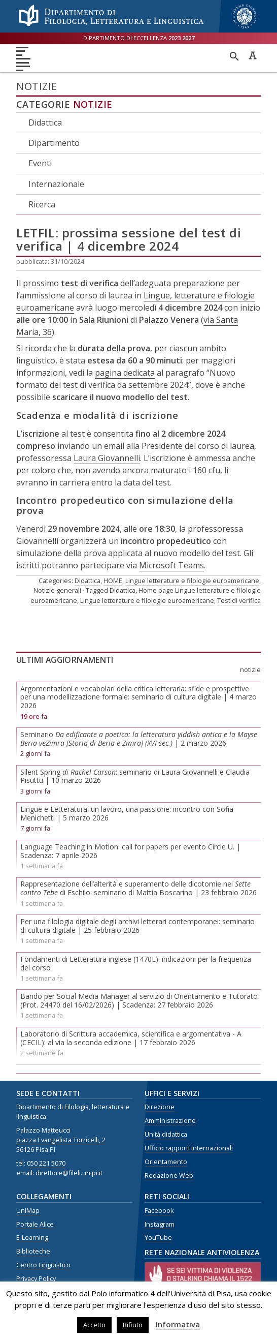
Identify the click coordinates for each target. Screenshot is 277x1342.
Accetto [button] (94, 1324)
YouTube (158, 1237)
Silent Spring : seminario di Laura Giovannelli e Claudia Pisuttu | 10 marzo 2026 (135, 776)
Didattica (45, 122)
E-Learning (32, 1237)
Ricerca (41, 204)
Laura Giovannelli (107, 458)
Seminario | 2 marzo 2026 (138, 738)
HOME (112, 580)
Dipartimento (54, 142)
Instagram (160, 1224)
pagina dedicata (125, 372)
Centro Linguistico (43, 1265)
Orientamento (166, 1161)
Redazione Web (169, 1175)
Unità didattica (166, 1134)
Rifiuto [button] (133, 1324)
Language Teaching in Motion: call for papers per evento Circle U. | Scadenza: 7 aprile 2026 (130, 851)
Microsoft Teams (171, 565)
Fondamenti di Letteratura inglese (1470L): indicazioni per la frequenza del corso (135, 963)
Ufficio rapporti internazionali (189, 1148)
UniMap (28, 1210)
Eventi (40, 163)
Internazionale (56, 184)
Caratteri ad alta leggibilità (253, 55)
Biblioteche (33, 1251)
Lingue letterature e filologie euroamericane (192, 580)
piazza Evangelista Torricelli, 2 (61, 1140)
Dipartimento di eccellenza (138, 38)
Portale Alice (35, 1224)
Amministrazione (170, 1120)
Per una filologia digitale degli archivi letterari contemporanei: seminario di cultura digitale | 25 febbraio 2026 (137, 926)
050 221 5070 (46, 1163)
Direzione (160, 1107)
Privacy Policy (36, 1278)
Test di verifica (239, 600)
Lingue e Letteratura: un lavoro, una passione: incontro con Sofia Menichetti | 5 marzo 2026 (126, 813)
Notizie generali (57, 590)
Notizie (93, 104)
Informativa (178, 1324)
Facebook (159, 1210)
